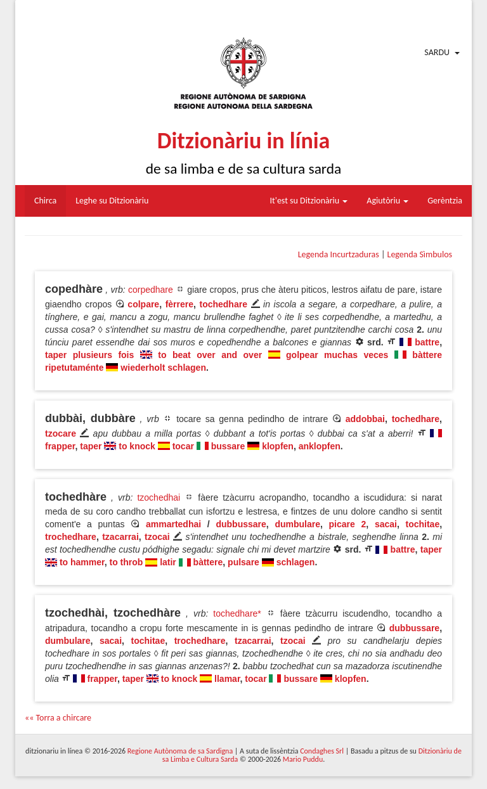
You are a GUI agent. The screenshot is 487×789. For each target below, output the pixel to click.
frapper (60, 446)
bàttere (208, 562)
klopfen (278, 446)
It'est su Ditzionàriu (309, 200)
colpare (143, 304)
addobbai (365, 419)
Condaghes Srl (322, 751)
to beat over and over (210, 355)
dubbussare (241, 524)
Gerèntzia (444, 200)
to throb (126, 562)
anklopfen (320, 446)
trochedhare (70, 537)
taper (90, 446)
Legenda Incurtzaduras (338, 254)
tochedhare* (237, 613)
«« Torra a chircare (58, 717)
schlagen (295, 562)
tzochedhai (158, 497)
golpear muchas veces (337, 355)
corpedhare (150, 290)
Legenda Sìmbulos (419, 254)
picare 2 (348, 524)
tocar (183, 446)
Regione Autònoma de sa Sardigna (180, 751)
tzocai (157, 537)
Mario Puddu (303, 759)
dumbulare (297, 524)
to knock (137, 446)
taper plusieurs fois (89, 355)
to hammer (82, 562)
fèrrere (179, 304)
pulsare (243, 562)
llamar (227, 679)
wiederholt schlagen (163, 367)
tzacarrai (120, 537)
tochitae (423, 524)
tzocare (60, 433)
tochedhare (223, 304)
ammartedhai (173, 524)
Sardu (437, 52)
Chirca (45, 200)
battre (427, 342)
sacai (386, 524)
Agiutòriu (387, 200)
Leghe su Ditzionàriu (111, 200)
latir (168, 562)
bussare (228, 446)
